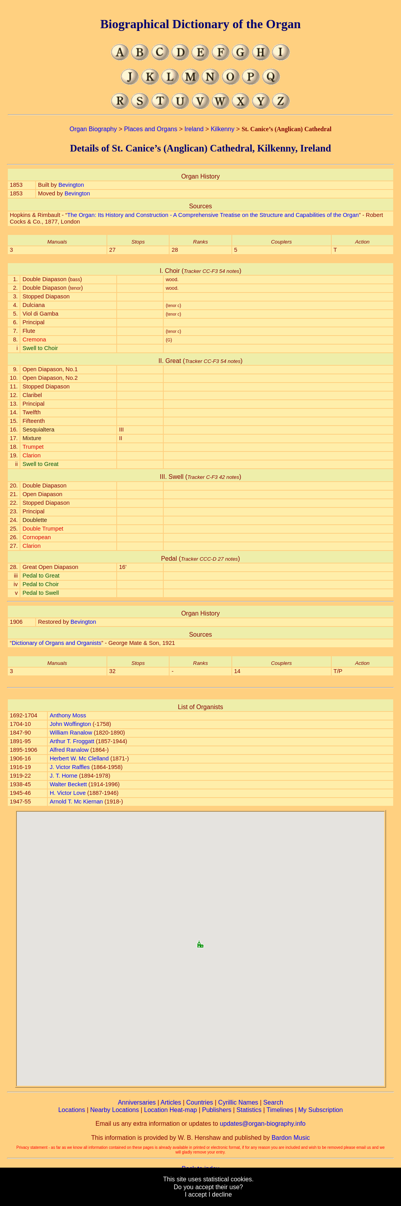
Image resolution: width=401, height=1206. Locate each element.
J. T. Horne (64, 776)
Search (273, 1102)
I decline (220, 1194)
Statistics (249, 1110)
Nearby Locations (114, 1110)
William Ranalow (71, 732)
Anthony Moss (68, 715)
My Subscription (320, 1110)
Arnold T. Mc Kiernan (76, 801)
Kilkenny (222, 129)
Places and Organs (150, 129)
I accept (196, 1194)
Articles (171, 1102)
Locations (71, 1110)
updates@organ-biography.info (262, 1123)
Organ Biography (93, 129)
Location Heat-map (170, 1110)
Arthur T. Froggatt (72, 741)
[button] (200, 941)
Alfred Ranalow (69, 750)
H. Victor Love (68, 793)
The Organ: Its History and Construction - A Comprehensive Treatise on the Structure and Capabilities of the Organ (213, 215)
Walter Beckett (68, 784)
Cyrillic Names (238, 1102)
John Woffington (70, 724)
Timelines (280, 1110)
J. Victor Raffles (70, 767)
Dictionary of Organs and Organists (56, 643)
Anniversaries (137, 1102)
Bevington (71, 185)
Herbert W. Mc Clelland (79, 758)
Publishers (216, 1110)
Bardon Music (290, 1137)
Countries (199, 1102)
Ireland (194, 129)
